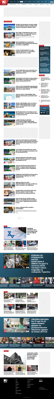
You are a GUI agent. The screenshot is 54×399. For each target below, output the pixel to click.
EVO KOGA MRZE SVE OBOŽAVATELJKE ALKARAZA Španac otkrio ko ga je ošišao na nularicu (26, 285)
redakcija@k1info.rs (43, 388)
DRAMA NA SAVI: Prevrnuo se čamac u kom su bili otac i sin (45, 101)
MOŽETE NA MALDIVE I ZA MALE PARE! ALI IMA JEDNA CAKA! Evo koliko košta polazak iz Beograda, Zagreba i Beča (26, 26)
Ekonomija (30, 1)
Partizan (47, 4)
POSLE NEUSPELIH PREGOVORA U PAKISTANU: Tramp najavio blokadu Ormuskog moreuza (44, 65)
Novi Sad (44, 108)
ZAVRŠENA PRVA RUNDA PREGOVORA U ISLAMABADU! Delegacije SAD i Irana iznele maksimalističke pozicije (38, 345)
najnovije (11, 1)
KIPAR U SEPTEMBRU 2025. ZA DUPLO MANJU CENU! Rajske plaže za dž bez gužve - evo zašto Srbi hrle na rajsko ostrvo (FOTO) (26, 105)
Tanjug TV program (30, 384)
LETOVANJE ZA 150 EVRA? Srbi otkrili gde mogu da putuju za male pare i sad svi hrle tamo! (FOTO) (26, 151)
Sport (34, 1)
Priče (42, 1)
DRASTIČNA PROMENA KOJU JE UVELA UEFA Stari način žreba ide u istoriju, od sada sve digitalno (38, 285)
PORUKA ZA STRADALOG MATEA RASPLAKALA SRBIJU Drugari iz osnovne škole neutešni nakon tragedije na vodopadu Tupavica (40, 263)
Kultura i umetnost (19, 393)
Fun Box (46, 1)
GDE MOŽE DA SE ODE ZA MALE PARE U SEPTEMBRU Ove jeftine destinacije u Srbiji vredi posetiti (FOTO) (27, 80)
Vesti (15, 1)
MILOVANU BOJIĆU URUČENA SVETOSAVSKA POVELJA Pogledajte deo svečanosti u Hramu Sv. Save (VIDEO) (20, 373)
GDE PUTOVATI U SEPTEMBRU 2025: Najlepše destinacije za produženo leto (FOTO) (26, 96)
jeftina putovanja (8, 21)
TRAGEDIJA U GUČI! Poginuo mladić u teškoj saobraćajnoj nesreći (45, 96)
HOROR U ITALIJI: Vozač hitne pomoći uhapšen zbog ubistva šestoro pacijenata (32, 248)
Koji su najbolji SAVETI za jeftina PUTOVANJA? (24, 208)
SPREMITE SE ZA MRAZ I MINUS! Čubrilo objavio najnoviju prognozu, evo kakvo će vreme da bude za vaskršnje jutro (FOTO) (32, 312)
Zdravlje (25, 1)
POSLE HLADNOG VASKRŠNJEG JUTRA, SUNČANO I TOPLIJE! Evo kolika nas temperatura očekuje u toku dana (20, 300)
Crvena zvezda (42, 4)
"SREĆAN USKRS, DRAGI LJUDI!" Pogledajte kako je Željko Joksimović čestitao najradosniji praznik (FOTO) (44, 70)
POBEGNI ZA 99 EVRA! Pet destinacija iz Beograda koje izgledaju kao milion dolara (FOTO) (27, 176)
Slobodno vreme (18, 390)
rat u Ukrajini (36, 4)
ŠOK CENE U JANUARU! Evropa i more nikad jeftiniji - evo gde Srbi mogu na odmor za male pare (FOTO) (26, 34)
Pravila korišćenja (30, 379)
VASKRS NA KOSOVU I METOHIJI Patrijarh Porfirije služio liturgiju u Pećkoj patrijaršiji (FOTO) (14, 345)
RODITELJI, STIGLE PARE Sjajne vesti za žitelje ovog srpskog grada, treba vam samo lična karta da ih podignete (14, 285)
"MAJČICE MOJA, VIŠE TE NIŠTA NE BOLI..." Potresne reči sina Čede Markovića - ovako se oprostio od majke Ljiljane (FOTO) (45, 91)
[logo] (9, 387)
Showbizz (38, 1)
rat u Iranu (30, 4)
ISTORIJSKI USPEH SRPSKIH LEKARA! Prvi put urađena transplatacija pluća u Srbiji (32, 356)
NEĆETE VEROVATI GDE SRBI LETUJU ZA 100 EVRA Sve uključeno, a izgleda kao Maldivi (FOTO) (26, 159)
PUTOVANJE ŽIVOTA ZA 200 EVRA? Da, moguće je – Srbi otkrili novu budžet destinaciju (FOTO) (26, 72)
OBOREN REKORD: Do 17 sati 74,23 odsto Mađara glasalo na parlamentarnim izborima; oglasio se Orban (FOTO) (44, 59)
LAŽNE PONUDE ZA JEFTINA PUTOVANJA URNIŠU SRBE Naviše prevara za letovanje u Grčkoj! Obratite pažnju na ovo (26, 122)
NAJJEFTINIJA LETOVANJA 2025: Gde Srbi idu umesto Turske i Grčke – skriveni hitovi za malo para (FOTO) (26, 192)
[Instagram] (40, 381)
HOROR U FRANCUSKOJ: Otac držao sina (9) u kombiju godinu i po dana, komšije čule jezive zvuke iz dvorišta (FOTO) (26, 345)
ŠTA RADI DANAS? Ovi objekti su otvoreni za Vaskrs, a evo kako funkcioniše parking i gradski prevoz (44, 85)
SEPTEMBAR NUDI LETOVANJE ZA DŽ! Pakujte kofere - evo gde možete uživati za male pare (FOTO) (27, 113)
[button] (41, 108)
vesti (19, 4)
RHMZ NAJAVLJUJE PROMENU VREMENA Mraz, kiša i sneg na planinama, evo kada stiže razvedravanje (9, 312)
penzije (52, 4)
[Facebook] (12, 29)
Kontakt (28, 387)
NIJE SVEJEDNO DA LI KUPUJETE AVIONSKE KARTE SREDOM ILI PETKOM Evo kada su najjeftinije (26, 43)
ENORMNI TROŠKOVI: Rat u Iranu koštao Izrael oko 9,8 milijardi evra (44, 48)
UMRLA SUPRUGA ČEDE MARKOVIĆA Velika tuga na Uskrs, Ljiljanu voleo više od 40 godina (45, 79)
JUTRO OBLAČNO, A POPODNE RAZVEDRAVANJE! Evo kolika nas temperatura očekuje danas (31, 300)
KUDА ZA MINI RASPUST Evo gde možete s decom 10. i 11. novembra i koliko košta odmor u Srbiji (25, 52)
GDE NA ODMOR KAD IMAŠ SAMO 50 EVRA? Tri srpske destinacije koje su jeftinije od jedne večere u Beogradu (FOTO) (26, 167)
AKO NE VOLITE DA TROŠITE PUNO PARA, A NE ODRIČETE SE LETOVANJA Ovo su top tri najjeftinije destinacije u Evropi (26, 200)
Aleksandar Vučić (24, 4)
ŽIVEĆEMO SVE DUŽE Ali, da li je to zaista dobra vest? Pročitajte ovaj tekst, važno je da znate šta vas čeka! (9, 373)
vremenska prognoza (13, 4)
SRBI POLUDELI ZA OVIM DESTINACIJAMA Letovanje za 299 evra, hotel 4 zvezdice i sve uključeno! (26, 184)
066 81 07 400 (41, 387)
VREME (18, 1)
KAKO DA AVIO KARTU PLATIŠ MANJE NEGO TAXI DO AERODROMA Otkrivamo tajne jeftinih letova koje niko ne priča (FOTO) (27, 142)
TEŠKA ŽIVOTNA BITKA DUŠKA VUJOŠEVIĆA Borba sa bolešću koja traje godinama (32, 373)
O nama (28, 382)
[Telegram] (14, 29)
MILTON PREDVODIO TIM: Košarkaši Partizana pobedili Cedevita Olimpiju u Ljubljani (44, 53)
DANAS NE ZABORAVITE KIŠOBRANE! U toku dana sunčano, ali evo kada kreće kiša (20, 312)
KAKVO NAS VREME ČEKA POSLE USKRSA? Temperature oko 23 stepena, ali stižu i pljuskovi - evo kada (9, 300)
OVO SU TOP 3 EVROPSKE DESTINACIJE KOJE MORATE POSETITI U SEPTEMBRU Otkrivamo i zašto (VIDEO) (26, 88)
